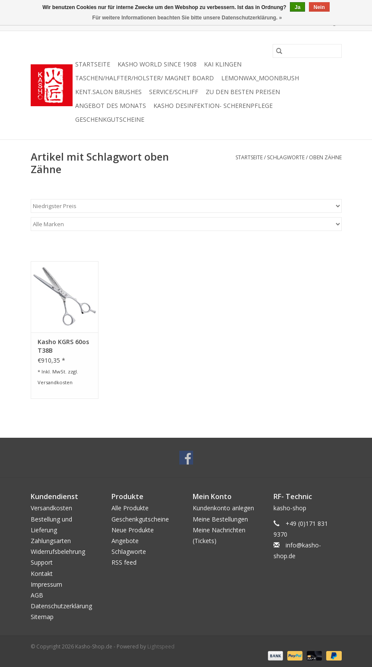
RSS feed (124, 562)
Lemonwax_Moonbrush (260, 78)
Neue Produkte (132, 530)
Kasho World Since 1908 (157, 64)
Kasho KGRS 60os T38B (63, 346)
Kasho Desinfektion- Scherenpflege (213, 105)
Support (42, 562)
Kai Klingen (223, 64)
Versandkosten (55, 382)
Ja (297, 7)
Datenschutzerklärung (61, 606)
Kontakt (42, 573)
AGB (37, 595)
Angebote (125, 541)
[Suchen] (307, 51)
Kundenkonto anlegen (223, 508)
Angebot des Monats (110, 105)
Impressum (46, 584)
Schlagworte (286, 157)
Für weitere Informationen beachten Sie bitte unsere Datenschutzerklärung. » (187, 18)
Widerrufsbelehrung (58, 551)
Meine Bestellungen (220, 519)
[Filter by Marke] (186, 224)
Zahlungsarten (51, 541)
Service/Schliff (173, 92)
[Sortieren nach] (186, 206)
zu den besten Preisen (243, 92)
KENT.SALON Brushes (108, 92)
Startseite (92, 64)
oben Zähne (325, 157)
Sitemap (42, 617)
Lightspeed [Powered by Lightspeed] (161, 646)
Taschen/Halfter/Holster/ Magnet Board (144, 78)
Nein (319, 7)
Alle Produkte (130, 508)
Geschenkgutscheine (109, 119)
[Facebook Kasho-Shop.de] (186, 458)
